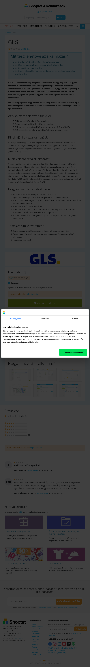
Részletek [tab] (45, 319)
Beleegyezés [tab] (15, 319)
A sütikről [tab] (74, 319)
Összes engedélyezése (73, 352)
